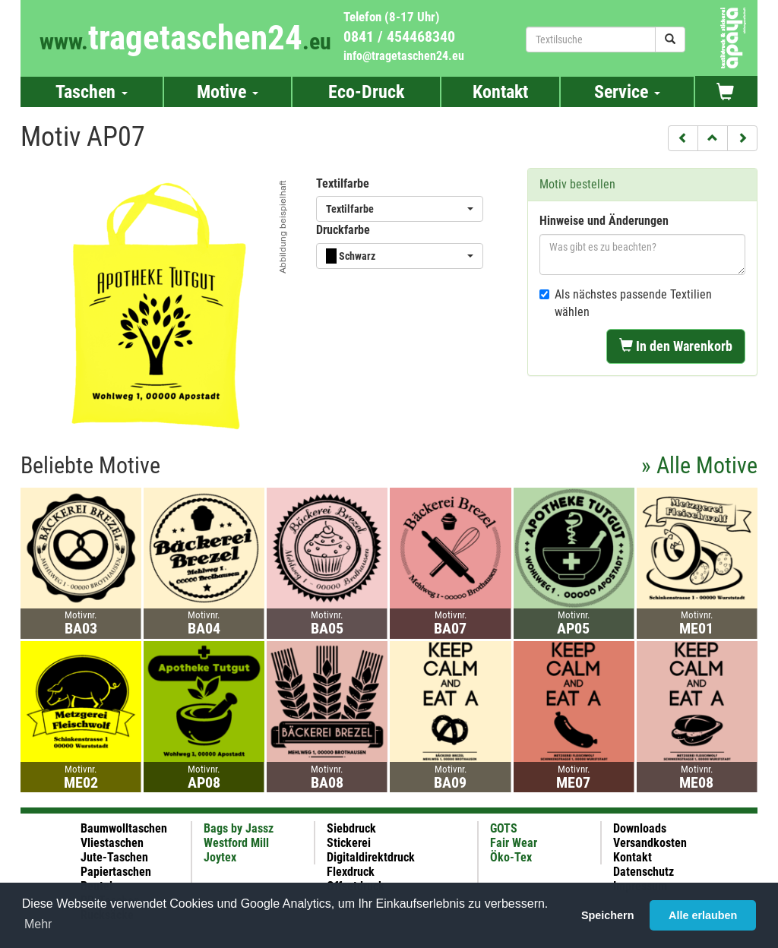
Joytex (220, 857)
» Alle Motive (699, 465)
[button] (683, 138)
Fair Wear (513, 843)
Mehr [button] (38, 924)
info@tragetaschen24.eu (403, 56)
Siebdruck (351, 828)
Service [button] (627, 92)
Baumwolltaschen (124, 828)
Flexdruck (351, 871)
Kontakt (500, 92)
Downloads (639, 828)
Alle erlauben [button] (703, 915)
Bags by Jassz (239, 828)
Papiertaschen (116, 871)
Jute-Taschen (114, 857)
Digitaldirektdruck (371, 857)
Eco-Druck (366, 92)
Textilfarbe (342, 183)
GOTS (503, 828)
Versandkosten (650, 843)
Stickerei (349, 843)
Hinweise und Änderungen (604, 220)
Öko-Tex (511, 857)
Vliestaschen (112, 843)
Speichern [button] (607, 915)
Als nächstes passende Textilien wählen (625, 303)
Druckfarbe (343, 230)
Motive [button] (227, 92)
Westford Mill (236, 843)
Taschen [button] (91, 92)
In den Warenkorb (675, 346)
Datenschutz (643, 871)
